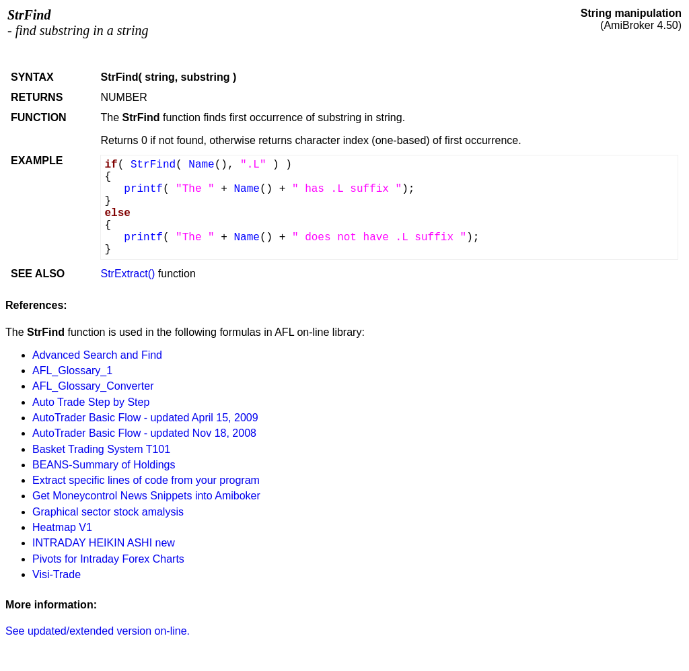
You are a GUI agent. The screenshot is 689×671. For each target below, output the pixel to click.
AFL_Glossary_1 (72, 370)
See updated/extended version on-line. (97, 631)
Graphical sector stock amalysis (108, 512)
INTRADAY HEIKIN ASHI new (103, 543)
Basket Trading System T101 (101, 449)
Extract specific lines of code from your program (146, 480)
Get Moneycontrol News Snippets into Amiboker (146, 495)
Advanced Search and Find (97, 355)
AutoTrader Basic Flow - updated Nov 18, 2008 (144, 433)
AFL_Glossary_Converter (93, 386)
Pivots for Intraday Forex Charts (108, 559)
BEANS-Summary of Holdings (104, 464)
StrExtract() (127, 273)
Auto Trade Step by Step (90, 402)
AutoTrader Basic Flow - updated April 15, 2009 (145, 417)
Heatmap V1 (62, 527)
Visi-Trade (56, 574)
